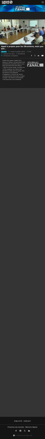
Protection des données (16, 427)
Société (3, 51)
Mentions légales (31, 427)
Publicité (18, 421)
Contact (27, 421)
